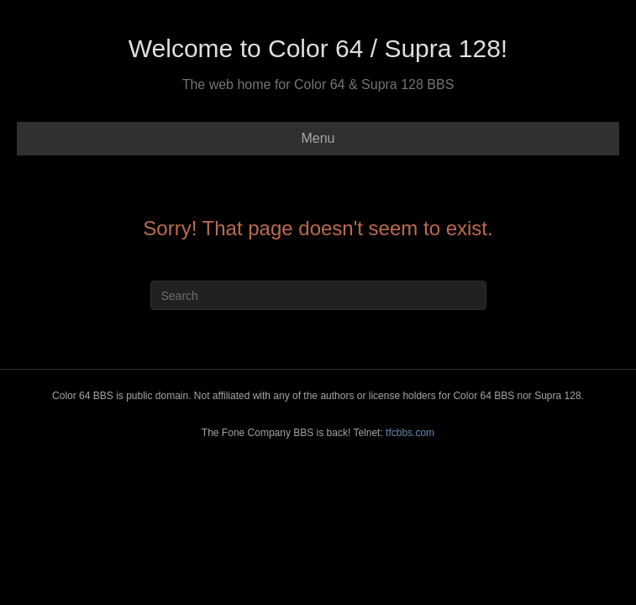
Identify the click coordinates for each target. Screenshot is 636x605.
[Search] (318, 295)
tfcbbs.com (410, 433)
